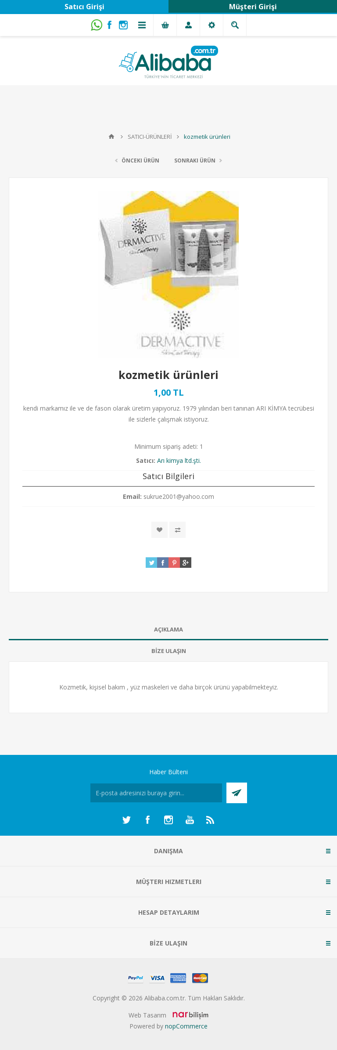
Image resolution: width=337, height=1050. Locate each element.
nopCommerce (186, 1026)
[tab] (168, 629)
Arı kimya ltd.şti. (179, 460)
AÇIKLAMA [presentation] (168, 629)
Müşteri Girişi (253, 6)
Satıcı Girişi (84, 6)
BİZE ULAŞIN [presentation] (168, 651)
